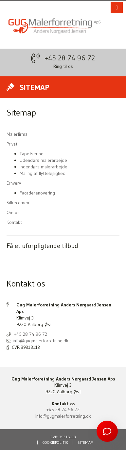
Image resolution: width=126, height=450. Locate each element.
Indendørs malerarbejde (43, 167)
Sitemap (85, 442)
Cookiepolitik (55, 442)
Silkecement (19, 203)
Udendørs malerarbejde (43, 160)
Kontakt (14, 222)
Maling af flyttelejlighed (42, 173)
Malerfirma (17, 134)
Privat (12, 144)
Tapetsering (32, 154)
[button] (117, 7)
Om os (13, 212)
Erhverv (14, 183)
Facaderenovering (37, 193)
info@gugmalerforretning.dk (40, 341)
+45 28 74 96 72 (70, 58)
